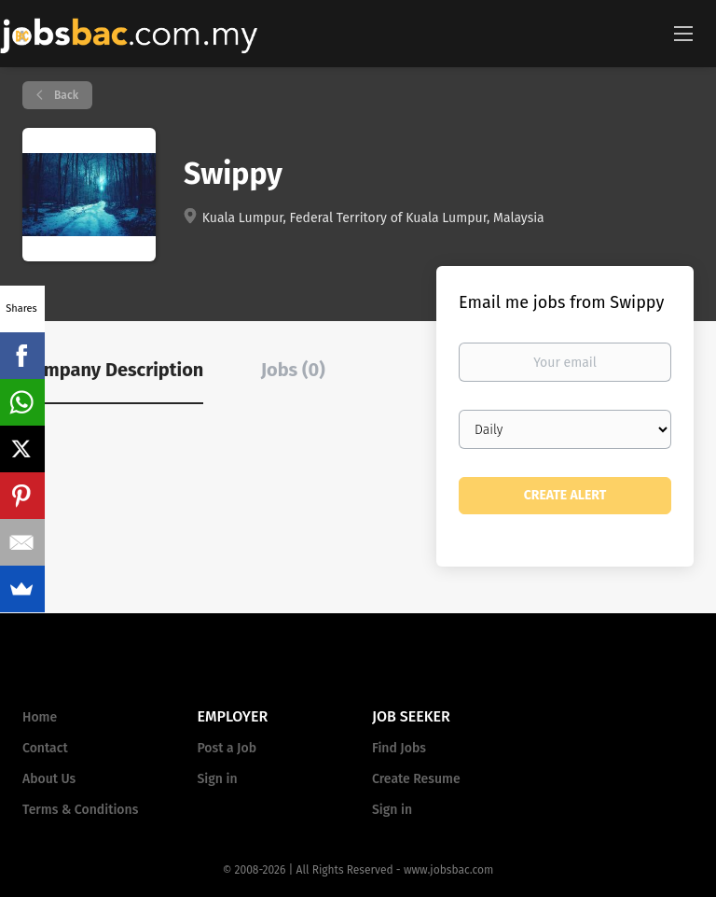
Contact (45, 748)
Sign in (218, 779)
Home (39, 717)
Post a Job (227, 748)
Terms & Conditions (80, 810)
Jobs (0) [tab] (293, 369)
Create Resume (416, 779)
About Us (49, 779)
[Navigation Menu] (683, 33)
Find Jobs (399, 748)
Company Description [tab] (112, 369)
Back (64, 95)
